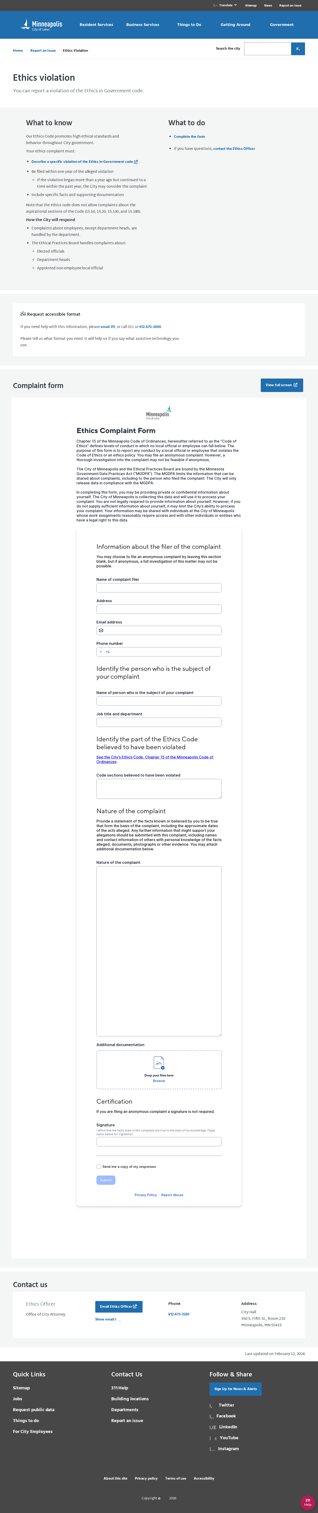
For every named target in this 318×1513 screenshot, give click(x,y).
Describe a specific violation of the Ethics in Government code (82, 162)
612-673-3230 (178, 1314)
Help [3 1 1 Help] (119, 1388)
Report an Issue (290, 5)
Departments (124, 1410)
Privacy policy (146, 1479)
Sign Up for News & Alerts (235, 1389)
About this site (115, 1479)
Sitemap (251, 5)
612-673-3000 (150, 327)
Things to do (26, 1421)
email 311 (108, 327)
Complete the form (189, 137)
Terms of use (175, 1479)
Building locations (130, 1399)
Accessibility (204, 1479)
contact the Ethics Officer (234, 149)
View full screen (279, 385)
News (268, 5)
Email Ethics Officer (116, 1307)
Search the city (228, 49)
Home (18, 51)
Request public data (33, 1410)
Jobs (17, 1399)
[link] (226, 5)
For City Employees (33, 1432)
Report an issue (127, 1421)
